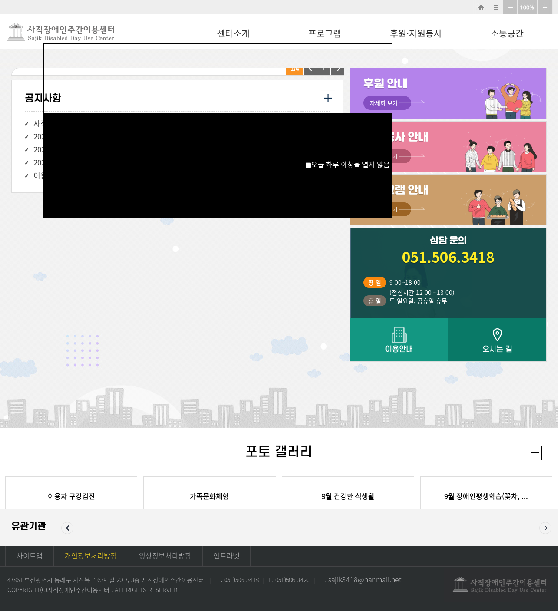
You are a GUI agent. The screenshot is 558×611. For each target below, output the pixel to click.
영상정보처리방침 (165, 555)
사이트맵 (495, 7)
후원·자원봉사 (416, 33)
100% (527, 7)
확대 (545, 7)
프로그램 (324, 33)
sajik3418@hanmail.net (365, 579)
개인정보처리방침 (91, 555)
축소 (510, 7)
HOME (480, 7)
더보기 (535, 453)
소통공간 (507, 33)
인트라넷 (226, 555)
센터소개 (233, 33)
